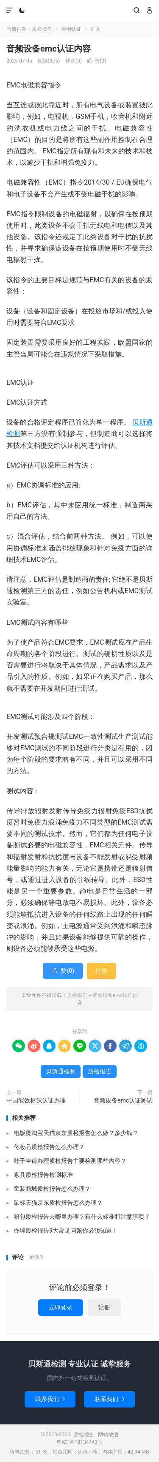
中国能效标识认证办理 (36, 1100)
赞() (96, 61)
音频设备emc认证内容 (48, 49)
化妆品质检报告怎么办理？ (49, 1146)
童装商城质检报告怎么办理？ (52, 1188)
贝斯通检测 (60, 1071)
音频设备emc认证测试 (123, 1100)
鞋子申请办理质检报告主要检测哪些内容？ (70, 1160)
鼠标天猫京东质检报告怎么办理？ (58, 1202)
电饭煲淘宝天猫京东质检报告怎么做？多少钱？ (76, 1133)
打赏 (101, 970)
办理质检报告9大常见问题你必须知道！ (66, 1230)
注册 (104, 1307)
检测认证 (71, 29)
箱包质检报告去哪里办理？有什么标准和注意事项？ (82, 1216)
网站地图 (108, 1434)
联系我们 (50, 1399)
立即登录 (61, 1307)
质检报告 (79, 10)
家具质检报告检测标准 (43, 1174)
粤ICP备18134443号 (79, 1442)
